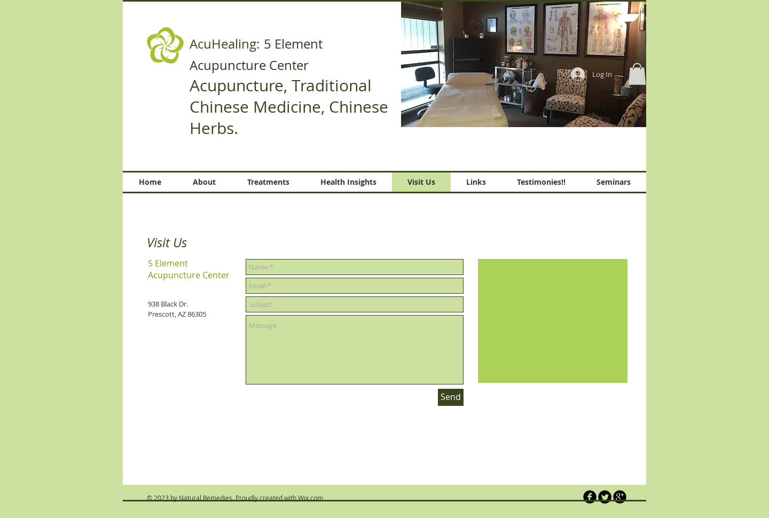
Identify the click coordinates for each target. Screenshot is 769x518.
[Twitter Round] (604, 497)
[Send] (451, 397)
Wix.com (310, 497)
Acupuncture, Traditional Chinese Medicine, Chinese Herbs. (289, 107)
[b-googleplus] (619, 497)
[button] (523, 63)
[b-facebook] (590, 497)
